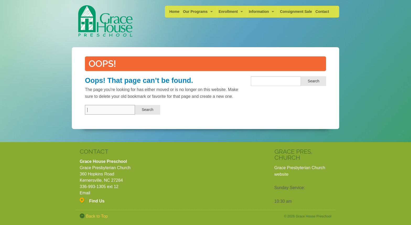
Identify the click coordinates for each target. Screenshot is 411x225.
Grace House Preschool (313, 216)
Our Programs (195, 11)
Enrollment (228, 11)
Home (174, 11)
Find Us (97, 201)
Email (85, 193)
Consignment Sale (296, 11)
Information (259, 11)
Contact (322, 11)
